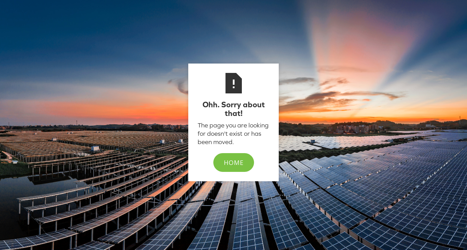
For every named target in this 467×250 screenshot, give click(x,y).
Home (234, 162)
